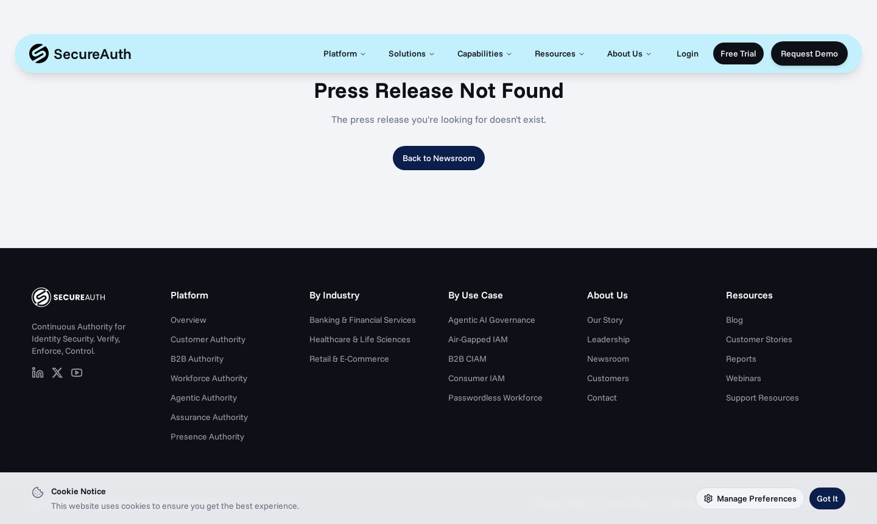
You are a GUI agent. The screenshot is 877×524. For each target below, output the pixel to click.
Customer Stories (759, 339)
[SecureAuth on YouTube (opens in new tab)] (77, 373)
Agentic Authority (204, 397)
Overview (188, 319)
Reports (741, 358)
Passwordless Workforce (495, 397)
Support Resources (762, 397)
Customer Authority (208, 339)
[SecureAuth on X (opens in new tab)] (57, 373)
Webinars (743, 378)
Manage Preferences (750, 498)
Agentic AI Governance (491, 319)
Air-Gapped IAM (478, 339)
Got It (827, 498)
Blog (734, 319)
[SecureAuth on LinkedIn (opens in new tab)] (38, 373)
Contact (602, 397)
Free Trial (738, 53)
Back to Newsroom (439, 158)
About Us (629, 53)
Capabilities (485, 53)
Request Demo (809, 53)
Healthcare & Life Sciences (359, 339)
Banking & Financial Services (362, 319)
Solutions (412, 53)
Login (688, 53)
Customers (608, 378)
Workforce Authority (209, 378)
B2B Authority (197, 358)
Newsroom (608, 358)
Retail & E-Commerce (349, 358)
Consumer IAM (476, 378)
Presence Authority (207, 436)
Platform (345, 53)
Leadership (608, 339)
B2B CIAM (467, 358)
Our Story (605, 319)
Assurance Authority (209, 417)
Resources (560, 53)
